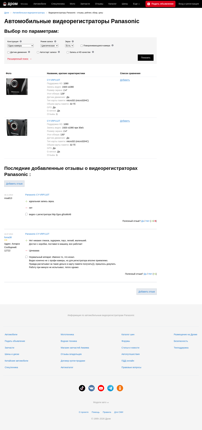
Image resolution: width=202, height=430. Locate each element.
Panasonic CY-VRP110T (37, 194)
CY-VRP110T (53, 80)
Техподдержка (181, 347)
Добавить (125, 80)
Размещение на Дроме (185, 334)
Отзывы (99, 4)
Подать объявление (15, 341)
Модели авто (101, 402)
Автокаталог (67, 367)
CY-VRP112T (53, 121)
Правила (107, 412)
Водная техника (69, 341)
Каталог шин (128, 334)
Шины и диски (12, 354)
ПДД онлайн (128, 360)
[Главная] (10, 4)
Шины (125, 4)
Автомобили (39, 4)
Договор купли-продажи (73, 360)
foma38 (8, 237)
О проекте (84, 412)
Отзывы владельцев (71, 354)
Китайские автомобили (16, 360)
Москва (24, 4)
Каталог (112, 4)
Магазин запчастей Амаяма (75, 347)
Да (142, 221)
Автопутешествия (131, 354)
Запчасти (85, 4)
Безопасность (181, 341)
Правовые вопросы (131, 367)
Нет (148, 221)
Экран (69, 41)
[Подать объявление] (160, 4)
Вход (189, 4)
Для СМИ (118, 412)
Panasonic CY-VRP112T (37, 234)
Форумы (126, 341)
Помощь (96, 412)
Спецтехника (11, 367)
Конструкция (14, 41)
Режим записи (48, 41)
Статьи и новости (130, 347)
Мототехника (67, 334)
